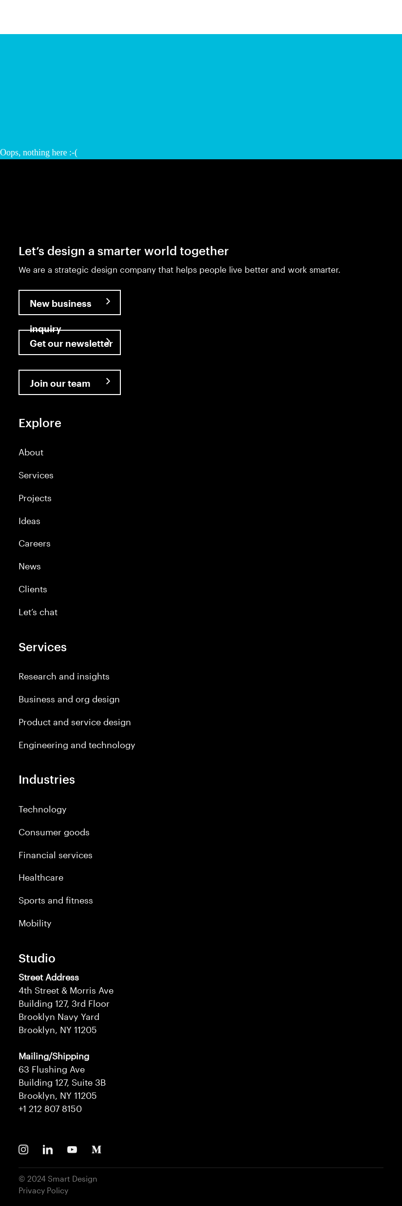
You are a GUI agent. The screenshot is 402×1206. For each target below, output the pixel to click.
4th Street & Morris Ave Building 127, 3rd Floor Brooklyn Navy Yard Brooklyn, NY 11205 (66, 1003)
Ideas (29, 520)
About (31, 452)
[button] (386, 20)
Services (36, 475)
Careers (35, 543)
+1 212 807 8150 (50, 1108)
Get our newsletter (71, 343)
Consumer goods (54, 832)
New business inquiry (61, 306)
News (30, 566)
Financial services (56, 854)
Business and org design (69, 699)
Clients (33, 589)
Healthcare (41, 877)
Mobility (35, 923)
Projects (35, 497)
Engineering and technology (77, 744)
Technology (43, 809)
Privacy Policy (43, 1190)
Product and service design (75, 721)
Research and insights (64, 676)
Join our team (60, 383)
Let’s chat (38, 611)
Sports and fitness (56, 900)
